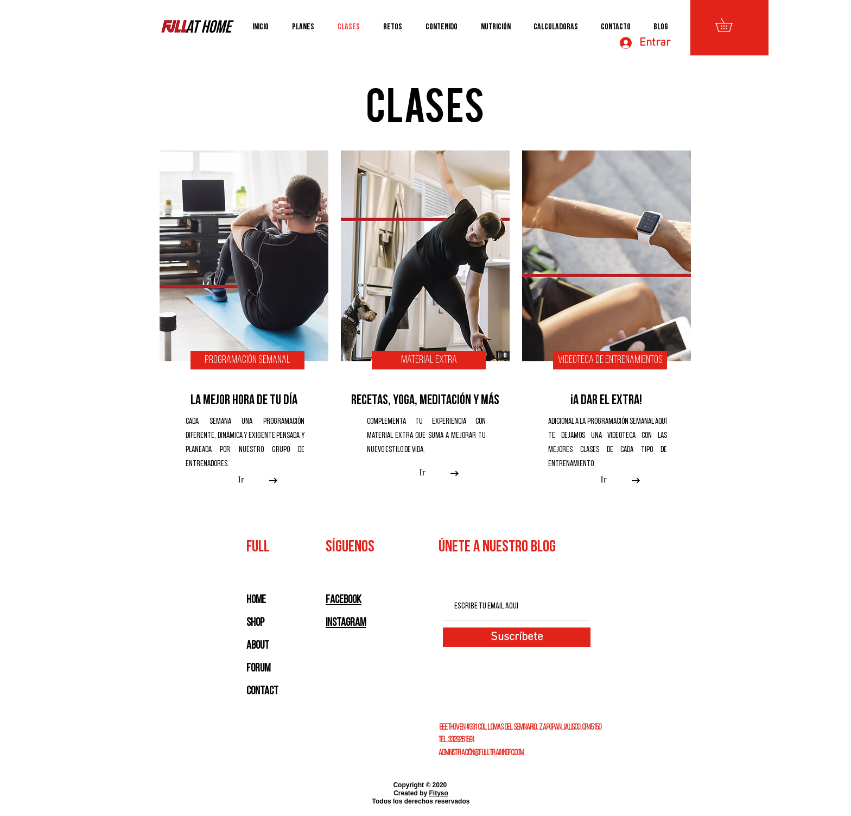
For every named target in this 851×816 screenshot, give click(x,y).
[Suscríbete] (516, 637)
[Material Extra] (429, 360)
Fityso (438, 793)
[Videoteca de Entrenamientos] (610, 360)
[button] (730, 25)
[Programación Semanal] (247, 360)
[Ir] (241, 479)
